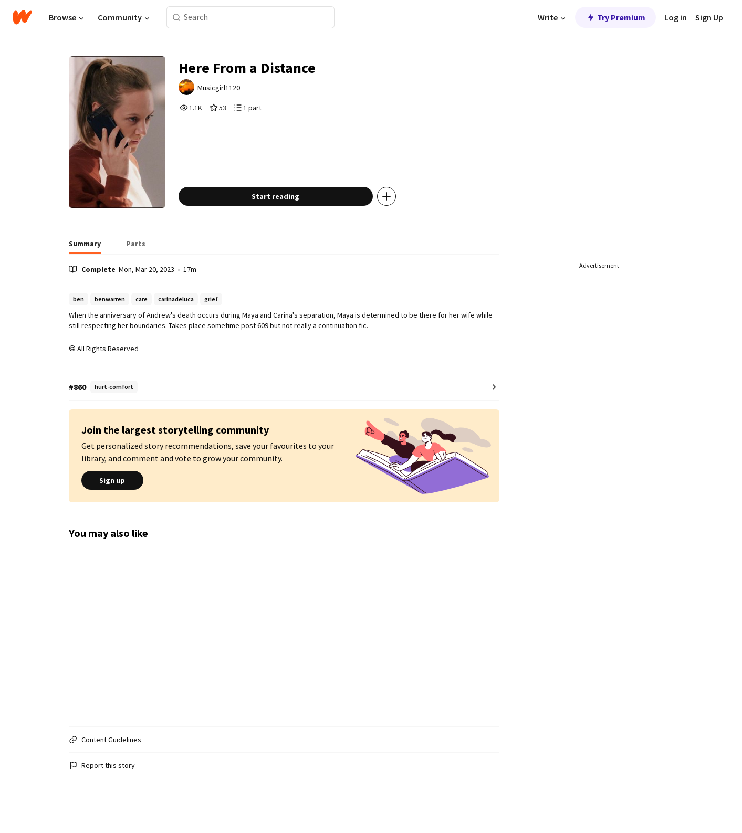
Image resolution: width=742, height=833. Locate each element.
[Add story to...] (386, 196)
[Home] (22, 17)
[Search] (176, 17)
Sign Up (709, 17)
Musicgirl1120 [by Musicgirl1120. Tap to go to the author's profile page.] (218, 87)
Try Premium (615, 17)
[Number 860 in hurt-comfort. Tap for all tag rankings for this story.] (284, 387)
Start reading (275, 196)
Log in (675, 17)
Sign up (112, 480)
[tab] (85, 246)
